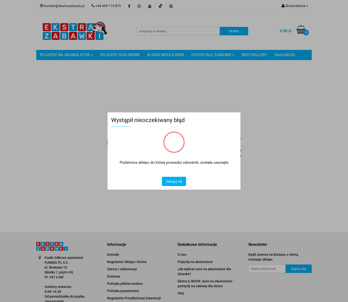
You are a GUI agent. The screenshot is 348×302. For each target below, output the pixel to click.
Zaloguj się (174, 181)
